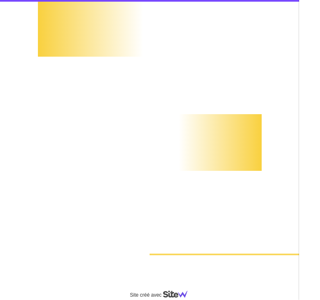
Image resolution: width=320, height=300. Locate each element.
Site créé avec (162, 295)
